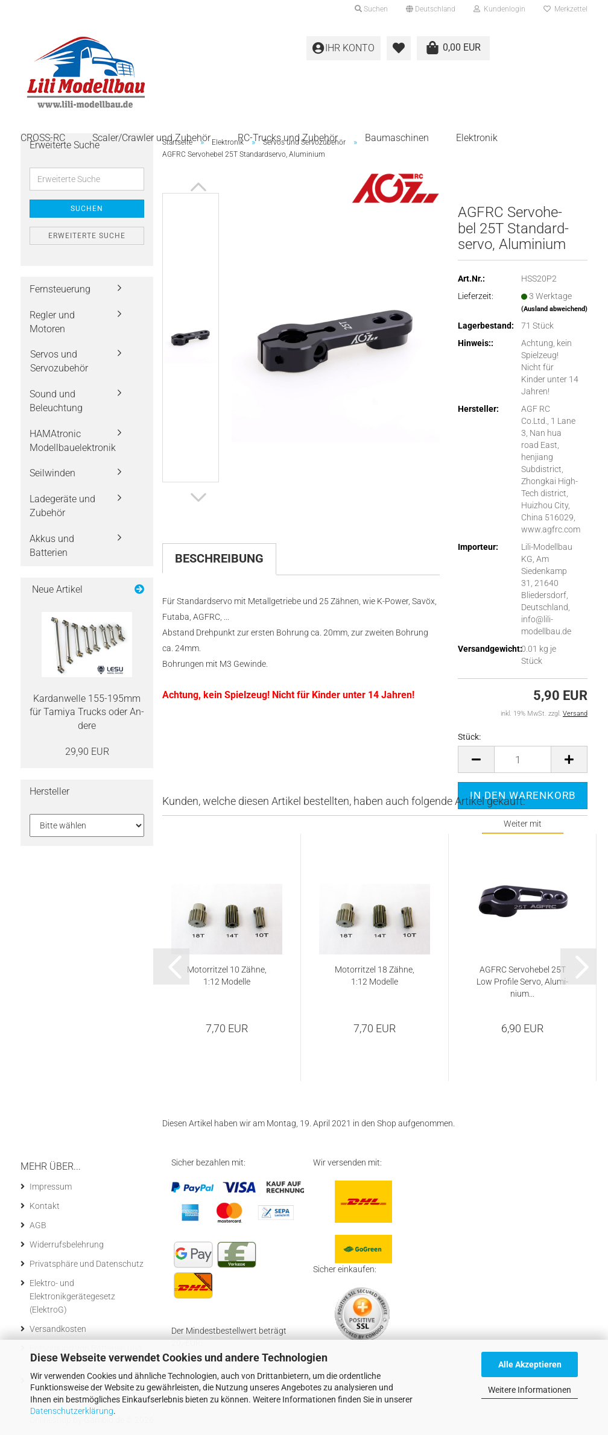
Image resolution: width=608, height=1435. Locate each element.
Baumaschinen (397, 138)
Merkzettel (565, 9)
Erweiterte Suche (86, 236)
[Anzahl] (522, 759)
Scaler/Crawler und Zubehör (151, 138)
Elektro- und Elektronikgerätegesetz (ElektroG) (72, 1296)
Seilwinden (52, 473)
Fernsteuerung (60, 289)
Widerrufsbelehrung (67, 1244)
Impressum (51, 1186)
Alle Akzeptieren (530, 1364)
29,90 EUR (87, 751)
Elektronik (477, 138)
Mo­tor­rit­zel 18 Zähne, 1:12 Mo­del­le (374, 975)
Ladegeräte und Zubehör (62, 506)
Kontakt (45, 1206)
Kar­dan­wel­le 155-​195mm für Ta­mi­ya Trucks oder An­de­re (87, 712)
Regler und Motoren (52, 322)
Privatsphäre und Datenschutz (87, 1264)
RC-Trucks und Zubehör (288, 138)
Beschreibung (219, 558)
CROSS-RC (43, 138)
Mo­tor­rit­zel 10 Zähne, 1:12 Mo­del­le (227, 975)
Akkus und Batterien (52, 545)
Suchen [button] (371, 9)
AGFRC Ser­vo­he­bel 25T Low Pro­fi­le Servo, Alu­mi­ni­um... (522, 981)
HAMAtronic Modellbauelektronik (73, 440)
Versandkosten (58, 1329)
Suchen (87, 208)
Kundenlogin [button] (499, 9)
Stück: (469, 737)
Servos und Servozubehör (59, 361)
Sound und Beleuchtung (56, 401)
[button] (430, 9)
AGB (38, 1225)
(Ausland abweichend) (554, 309)
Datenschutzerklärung (71, 1411)
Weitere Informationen (529, 1390)
